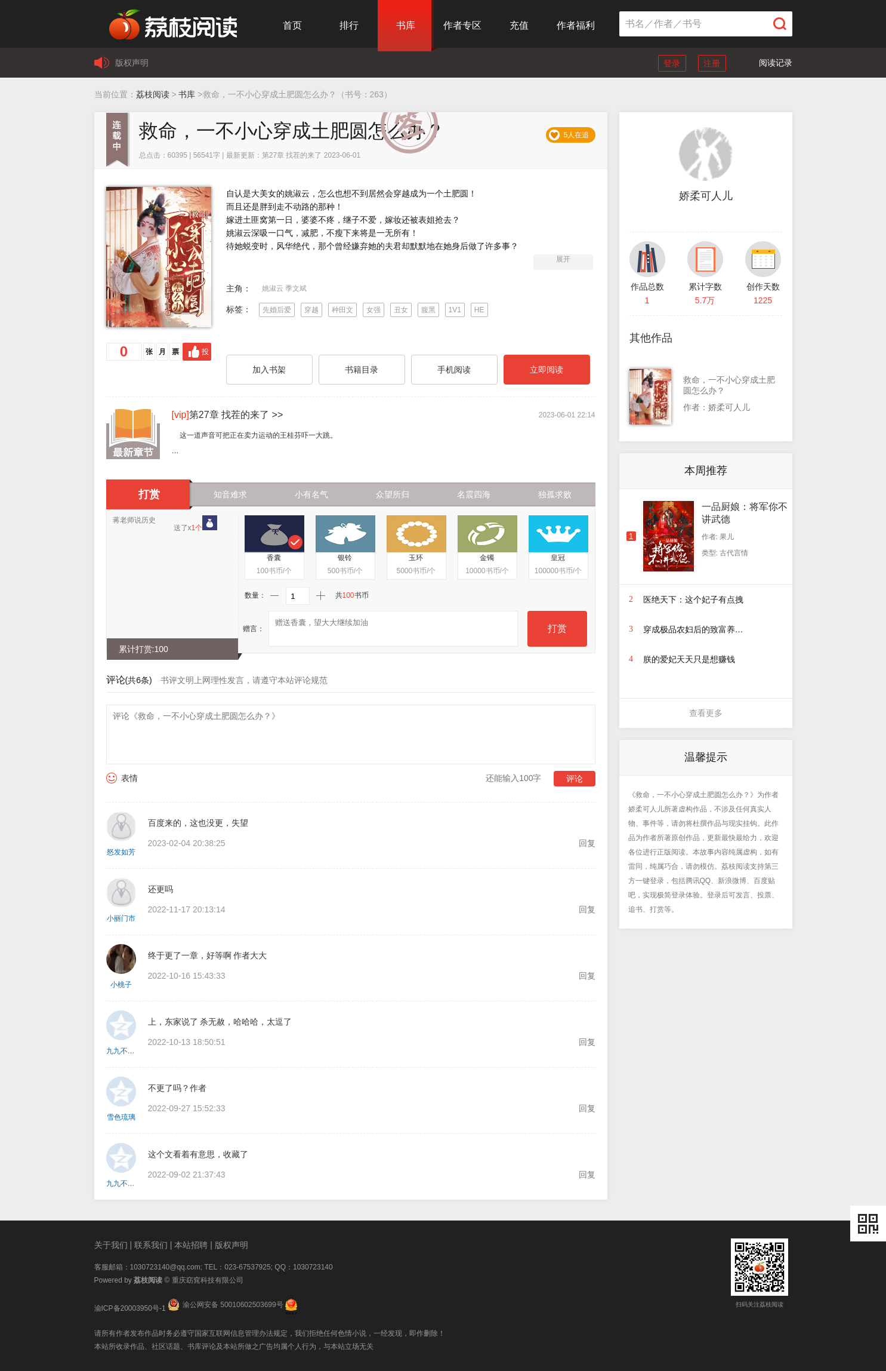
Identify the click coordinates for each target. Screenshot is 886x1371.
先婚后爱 (277, 310)
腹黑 (428, 310)
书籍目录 (361, 369)
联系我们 (151, 1245)
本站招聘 (191, 1245)
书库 (405, 25)
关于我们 (111, 1245)
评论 (574, 778)
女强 (373, 310)
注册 (711, 63)
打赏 (557, 628)
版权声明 (132, 62)
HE (479, 310)
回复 (587, 843)
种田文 (342, 310)
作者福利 (576, 25)
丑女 (401, 310)
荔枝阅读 (152, 94)
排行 (349, 25)
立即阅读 (546, 369)
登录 (671, 63)
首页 (292, 25)
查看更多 (706, 713)
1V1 (455, 310)
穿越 (311, 310)
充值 (519, 25)
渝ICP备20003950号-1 (130, 1308)
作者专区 (462, 25)
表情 (129, 778)
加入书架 (269, 369)
